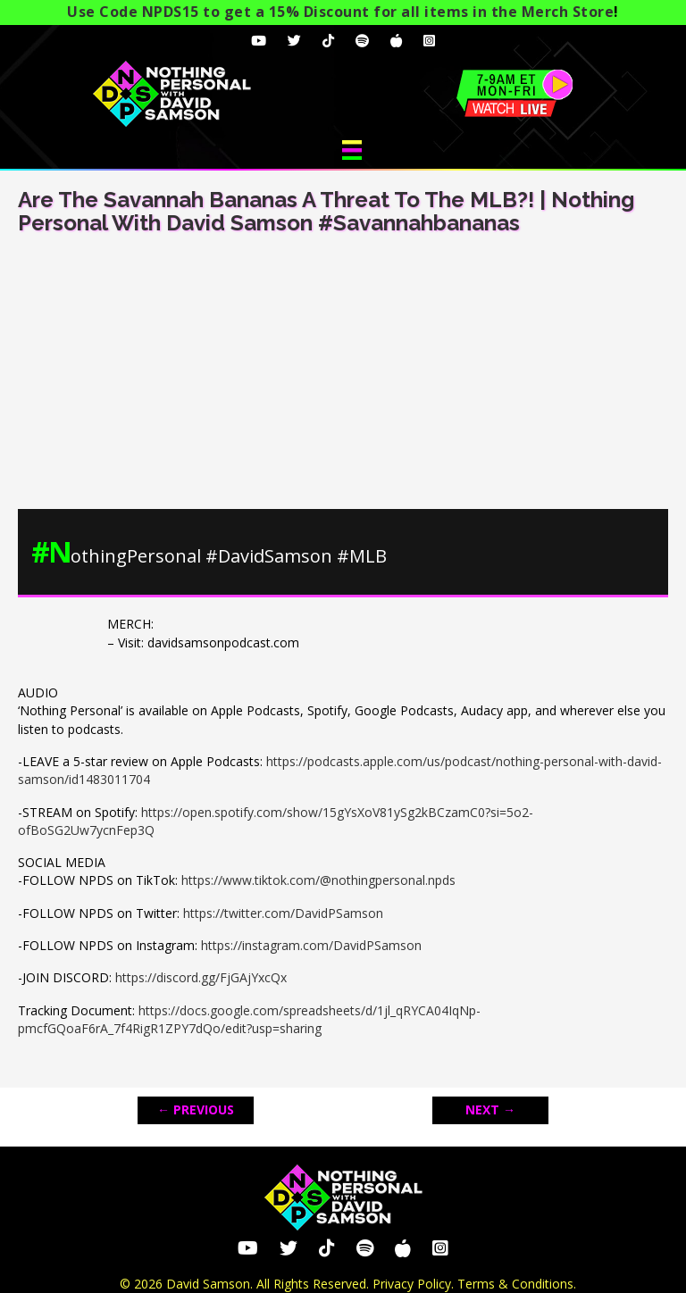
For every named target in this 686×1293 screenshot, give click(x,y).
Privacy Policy (411, 1283)
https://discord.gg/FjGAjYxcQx (201, 977)
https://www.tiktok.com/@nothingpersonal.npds (318, 880)
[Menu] (352, 150)
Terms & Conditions (515, 1283)
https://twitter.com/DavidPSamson (283, 913)
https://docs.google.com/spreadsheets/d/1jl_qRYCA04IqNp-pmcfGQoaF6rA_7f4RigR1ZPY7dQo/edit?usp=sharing (249, 1019)
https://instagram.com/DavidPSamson (311, 945)
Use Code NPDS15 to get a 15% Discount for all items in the (340, 11)
